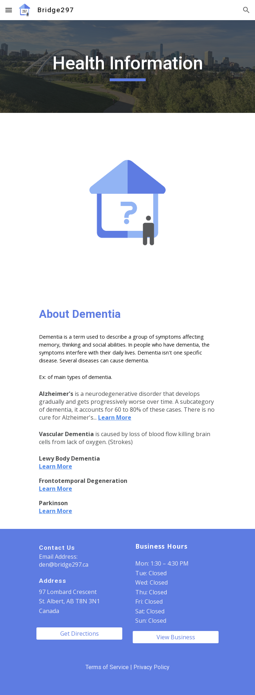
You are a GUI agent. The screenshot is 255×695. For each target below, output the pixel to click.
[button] (8, 10)
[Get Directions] (79, 633)
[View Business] (176, 637)
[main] (127, 66)
